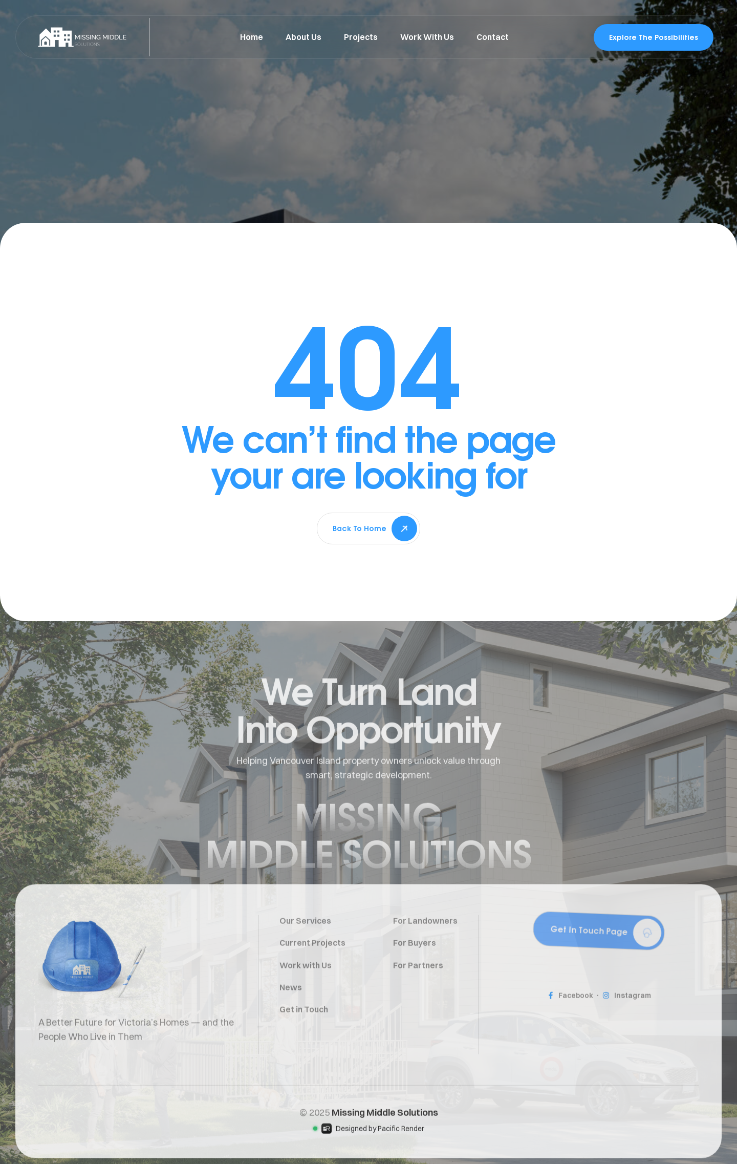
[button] (598, 962)
